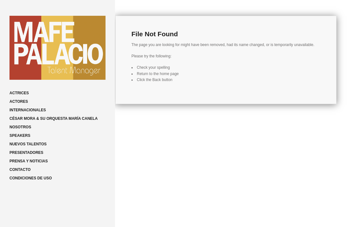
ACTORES (18, 101)
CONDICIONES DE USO (30, 178)
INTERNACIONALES (27, 110)
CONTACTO (20, 169)
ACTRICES (19, 93)
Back (156, 80)
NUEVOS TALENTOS (28, 144)
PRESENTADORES (26, 152)
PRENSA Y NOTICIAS (28, 161)
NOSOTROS (20, 127)
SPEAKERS (19, 135)
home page (169, 74)
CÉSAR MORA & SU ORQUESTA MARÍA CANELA (53, 118)
